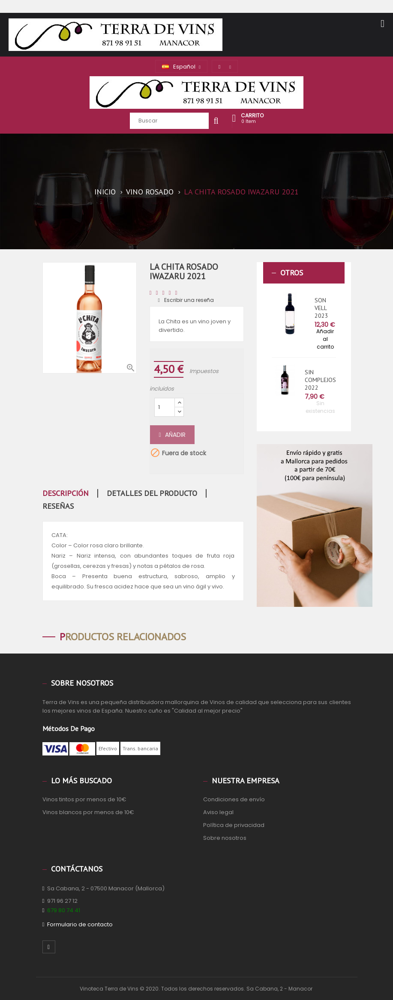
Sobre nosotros (224, 838)
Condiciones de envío (234, 799)
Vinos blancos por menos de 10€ (88, 812)
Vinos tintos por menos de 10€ (84, 799)
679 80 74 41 (63, 910)
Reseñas (58, 506)
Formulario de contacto (80, 924)
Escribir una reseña (186, 300)
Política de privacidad (233, 825)
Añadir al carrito (325, 339)
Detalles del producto (152, 493)
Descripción (65, 493)
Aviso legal (218, 812)
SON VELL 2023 (321, 307)
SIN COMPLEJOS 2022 (320, 379)
